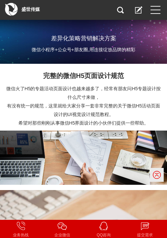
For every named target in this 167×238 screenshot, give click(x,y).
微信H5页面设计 (87, 75)
